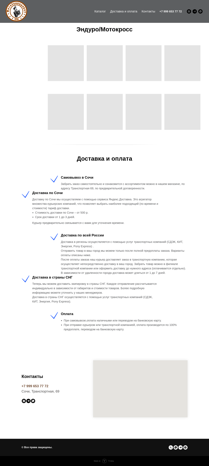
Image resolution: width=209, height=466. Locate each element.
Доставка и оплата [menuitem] (123, 11)
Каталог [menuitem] (100, 11)
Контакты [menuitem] (148, 11)
